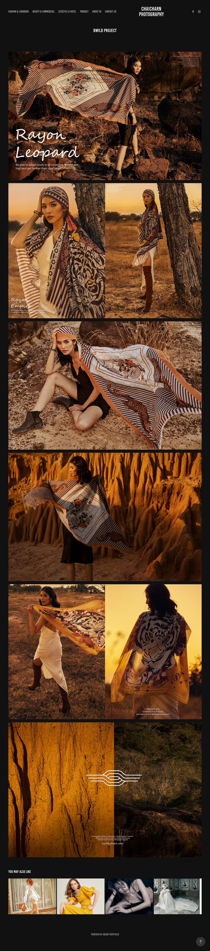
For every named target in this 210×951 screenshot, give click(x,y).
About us (96, 11)
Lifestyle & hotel (67, 11)
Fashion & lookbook (18, 11)
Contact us (110, 11)
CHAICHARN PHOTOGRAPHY (151, 11)
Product (84, 11)
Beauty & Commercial (44, 11)
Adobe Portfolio (111, 934)
